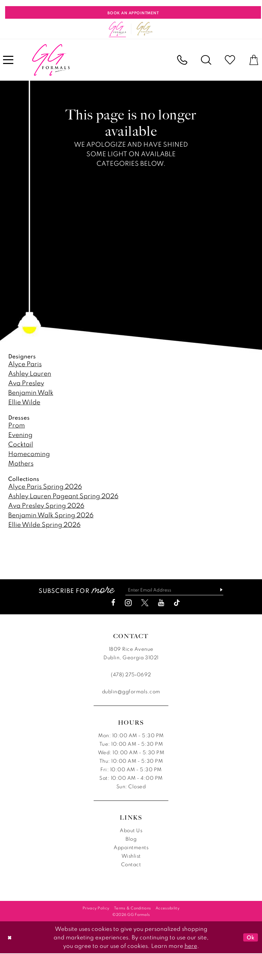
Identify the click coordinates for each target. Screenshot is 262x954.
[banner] (51, 60)
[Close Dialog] (10, 938)
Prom (16, 425)
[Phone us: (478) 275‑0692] (182, 60)
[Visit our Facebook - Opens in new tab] (113, 603)
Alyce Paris (25, 363)
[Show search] (206, 60)
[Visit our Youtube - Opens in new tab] (161, 603)
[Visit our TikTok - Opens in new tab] (177, 603)
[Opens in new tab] (144, 29)
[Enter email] (174, 590)
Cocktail (20, 444)
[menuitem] (182, 60)
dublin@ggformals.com (131, 692)
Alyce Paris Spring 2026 (45, 486)
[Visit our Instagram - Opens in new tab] (128, 603)
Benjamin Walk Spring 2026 (50, 515)
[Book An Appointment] (133, 12)
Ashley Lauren (29, 373)
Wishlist (131, 856)
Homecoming (29, 453)
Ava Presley (26, 382)
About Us (131, 830)
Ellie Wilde (24, 402)
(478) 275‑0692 (131, 675)
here (191, 946)
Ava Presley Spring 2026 (46, 505)
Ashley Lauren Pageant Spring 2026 (63, 495)
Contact (131, 864)
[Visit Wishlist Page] (230, 60)
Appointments (131, 847)
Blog (131, 839)
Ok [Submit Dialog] (250, 937)
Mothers (20, 463)
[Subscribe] (220, 590)
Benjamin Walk (30, 392)
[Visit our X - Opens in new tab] (144, 603)
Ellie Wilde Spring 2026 (44, 524)
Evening (20, 434)
